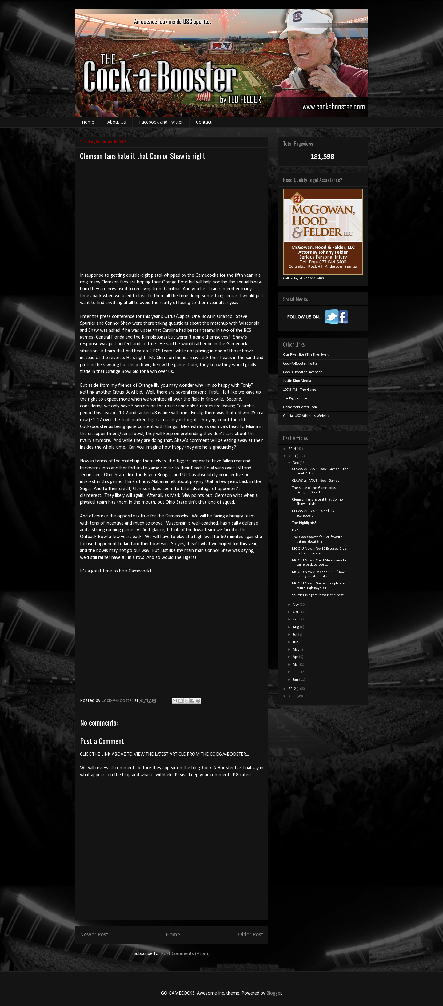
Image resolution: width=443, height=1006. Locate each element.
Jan (296, 680)
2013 (293, 456)
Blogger (273, 993)
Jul (295, 634)
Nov (296, 605)
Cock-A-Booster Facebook (302, 372)
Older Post (250, 935)
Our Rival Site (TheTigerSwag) (306, 355)
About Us (116, 122)
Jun (296, 642)
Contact (204, 122)
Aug (296, 627)
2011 (293, 696)
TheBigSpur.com (295, 398)
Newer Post (94, 935)
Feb (296, 672)
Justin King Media (297, 381)
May (296, 650)
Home (88, 122)
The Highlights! (304, 523)
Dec (296, 463)
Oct (296, 612)
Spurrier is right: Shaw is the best (318, 595)
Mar (296, 665)
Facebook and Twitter (161, 122)
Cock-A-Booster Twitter (301, 364)
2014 (293, 449)
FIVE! (296, 530)
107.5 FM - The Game (299, 390)
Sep (296, 619)
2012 (293, 689)
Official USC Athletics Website (306, 416)
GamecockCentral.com (300, 407)
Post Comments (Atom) (185, 953)
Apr (296, 657)
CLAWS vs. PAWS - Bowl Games (315, 481)
